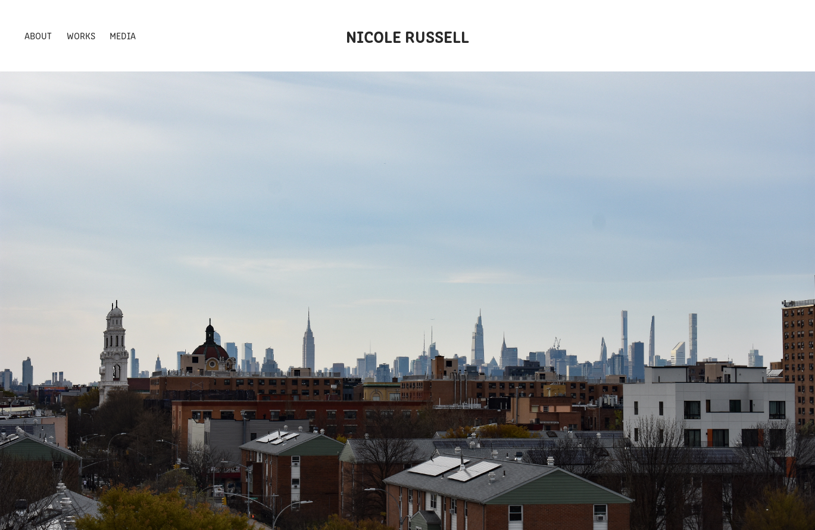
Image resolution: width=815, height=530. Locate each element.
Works (81, 35)
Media (123, 35)
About (38, 35)
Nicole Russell (407, 36)
